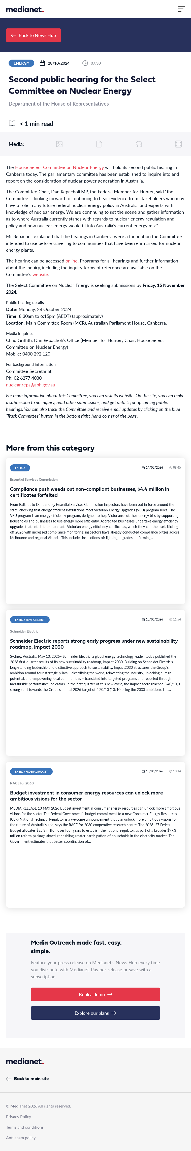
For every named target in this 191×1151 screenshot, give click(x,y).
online (72, 260)
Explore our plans (95, 1013)
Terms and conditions (25, 1127)
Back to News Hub (33, 35)
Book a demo (95, 994)
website (40, 274)
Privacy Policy (18, 1116)
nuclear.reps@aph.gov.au (30, 384)
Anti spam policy (21, 1137)
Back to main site (27, 1079)
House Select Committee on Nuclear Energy (59, 167)
